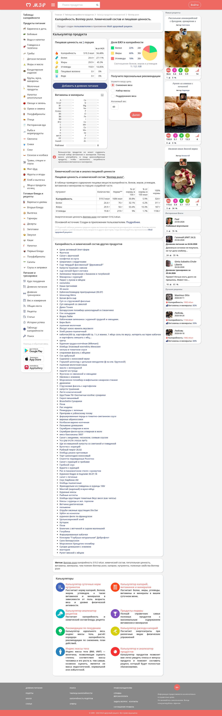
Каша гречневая (68, 285)
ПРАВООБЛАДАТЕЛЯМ (123, 688)
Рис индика (66, 407)
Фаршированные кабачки (74, 534)
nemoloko (65, 282)
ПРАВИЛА (130, 707)
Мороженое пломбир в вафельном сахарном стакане (89, 379)
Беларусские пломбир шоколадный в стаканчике (87, 310)
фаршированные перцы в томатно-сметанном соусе (88, 416)
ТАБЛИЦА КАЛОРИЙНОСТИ (81, 693)
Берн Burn (65, 322)
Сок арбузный (67, 355)
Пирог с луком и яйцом (72, 279)
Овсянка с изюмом (70, 376)
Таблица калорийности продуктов (79, 14)
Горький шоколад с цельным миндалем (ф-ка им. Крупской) (93, 361)
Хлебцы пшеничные (71, 483)
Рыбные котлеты (69, 495)
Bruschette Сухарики (71, 401)
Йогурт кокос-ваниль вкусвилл (76, 328)
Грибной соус (67, 464)
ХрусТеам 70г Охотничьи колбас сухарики (83, 395)
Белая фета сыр (68, 298)
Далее (136, 115)
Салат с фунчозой (69, 255)
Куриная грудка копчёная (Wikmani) (79, 343)
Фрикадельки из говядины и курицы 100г (82, 486)
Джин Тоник (66, 307)
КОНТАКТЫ (133, 701)
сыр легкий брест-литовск (74, 270)
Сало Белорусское (69, 540)
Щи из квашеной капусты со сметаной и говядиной (88, 443)
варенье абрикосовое (71, 419)
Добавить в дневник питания (80, 85)
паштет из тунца (68, 370)
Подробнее (133, 222)
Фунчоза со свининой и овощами (78, 373)
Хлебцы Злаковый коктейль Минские (80, 346)
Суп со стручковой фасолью (75, 301)
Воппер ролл (133, 14)
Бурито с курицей (69, 467)
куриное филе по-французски (76, 516)
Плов (62, 404)
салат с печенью (68, 476)
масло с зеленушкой (71, 367)
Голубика (65, 531)
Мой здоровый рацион (119, 26)
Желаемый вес (118, 101)
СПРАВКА (117, 693)
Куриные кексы (68, 492)
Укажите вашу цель (121, 81)
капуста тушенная (69, 389)
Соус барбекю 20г (69, 479)
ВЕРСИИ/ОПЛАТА (121, 696)
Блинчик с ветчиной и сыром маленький (82, 528)
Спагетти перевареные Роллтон (77, 458)
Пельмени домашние (71, 425)
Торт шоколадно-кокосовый (75, 455)
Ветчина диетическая (71, 504)
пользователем (82, 26)
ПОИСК (73, 688)
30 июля (64, 289)
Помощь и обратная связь (35, 343)
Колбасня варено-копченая (74, 422)
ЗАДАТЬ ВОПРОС (121, 701)
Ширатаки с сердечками (73, 261)
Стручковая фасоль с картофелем (78, 386)
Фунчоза (64, 252)
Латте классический (71, 392)
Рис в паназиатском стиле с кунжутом (80, 470)
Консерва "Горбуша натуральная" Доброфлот (84, 537)
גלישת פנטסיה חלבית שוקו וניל (73, 440)
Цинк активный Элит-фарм (74, 249)
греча (63, 340)
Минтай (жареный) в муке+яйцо (77, 489)
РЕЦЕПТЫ (29, 693)
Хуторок (64, 522)
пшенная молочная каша (73, 364)
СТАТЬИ (29, 704)
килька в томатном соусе (73, 349)
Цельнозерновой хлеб (72, 519)
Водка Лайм (66, 316)
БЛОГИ (29, 698)
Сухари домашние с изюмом (75, 546)
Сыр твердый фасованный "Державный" (81, 264)
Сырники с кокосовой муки (75, 358)
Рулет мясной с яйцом (72, 552)
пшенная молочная (70, 325)
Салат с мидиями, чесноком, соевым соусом (84, 437)
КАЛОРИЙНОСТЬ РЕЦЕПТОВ (81, 698)
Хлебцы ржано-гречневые (74, 452)
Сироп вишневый (69, 398)
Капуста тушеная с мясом (73, 267)
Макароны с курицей (71, 276)
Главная (58, 14)
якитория (65, 549)
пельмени (65, 507)
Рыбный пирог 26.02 (71, 449)
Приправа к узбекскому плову (76, 413)
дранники (65, 382)
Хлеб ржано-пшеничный (73, 331)
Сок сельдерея (67, 313)
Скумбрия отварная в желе (74, 428)
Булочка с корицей (70, 446)
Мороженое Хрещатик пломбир (77, 543)
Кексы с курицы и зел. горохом (76, 501)
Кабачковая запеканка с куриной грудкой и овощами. (89, 319)
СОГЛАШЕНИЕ (120, 707)
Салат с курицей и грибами (75, 461)
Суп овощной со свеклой (73, 304)
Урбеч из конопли (70, 513)
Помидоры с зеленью (71, 410)
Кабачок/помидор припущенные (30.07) (81, 292)
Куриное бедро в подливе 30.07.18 (78, 473)
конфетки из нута (69, 258)
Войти (195, 5)
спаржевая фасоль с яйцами (75, 352)
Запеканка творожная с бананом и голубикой (85, 273)
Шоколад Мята (68, 295)
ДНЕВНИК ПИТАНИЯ (34, 688)
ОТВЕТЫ (73, 704)
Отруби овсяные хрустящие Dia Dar (79, 510)
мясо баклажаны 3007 (71, 434)
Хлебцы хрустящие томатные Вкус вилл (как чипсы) (88, 498)
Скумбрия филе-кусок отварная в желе (81, 431)
